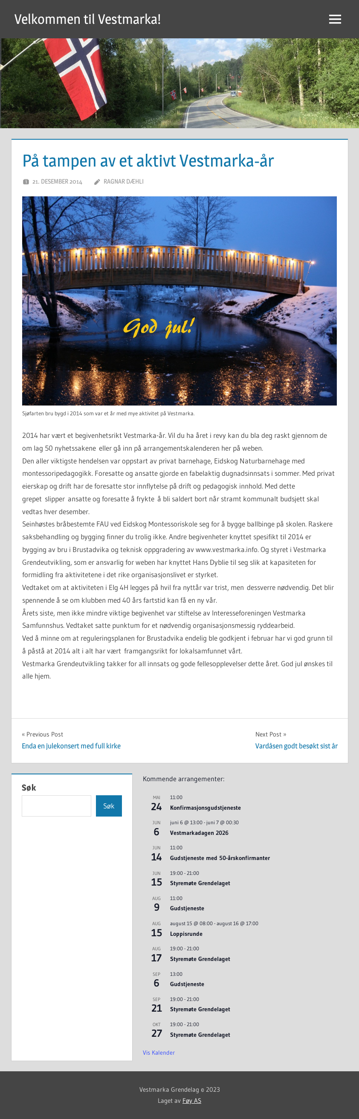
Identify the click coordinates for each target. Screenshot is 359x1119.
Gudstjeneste (187, 908)
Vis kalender (159, 1052)
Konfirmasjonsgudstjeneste (205, 807)
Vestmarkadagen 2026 (199, 833)
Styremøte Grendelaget (200, 883)
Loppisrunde (186, 934)
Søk (29, 787)
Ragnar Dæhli (124, 181)
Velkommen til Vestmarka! (87, 19)
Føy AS (191, 1100)
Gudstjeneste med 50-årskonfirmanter (220, 858)
